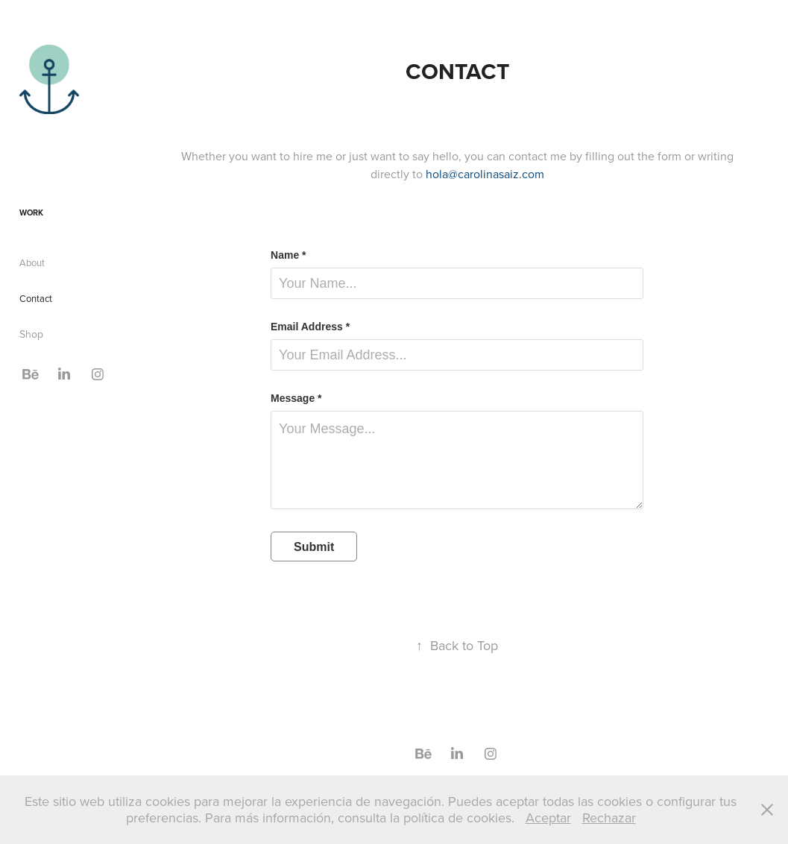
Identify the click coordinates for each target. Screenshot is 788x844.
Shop (31, 334)
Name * (288, 255)
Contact (35, 298)
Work (31, 212)
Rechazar (609, 817)
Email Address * (310, 326)
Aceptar (548, 817)
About (32, 262)
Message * (296, 398)
